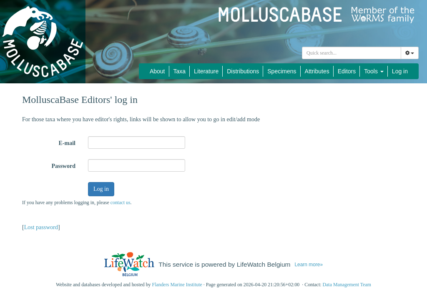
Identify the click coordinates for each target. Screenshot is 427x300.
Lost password (41, 227)
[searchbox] (351, 53)
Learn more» (308, 265)
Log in (400, 71)
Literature (206, 71)
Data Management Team (346, 285)
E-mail (67, 143)
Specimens (281, 71)
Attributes (317, 71)
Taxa (179, 71)
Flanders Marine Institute (177, 285)
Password (63, 166)
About (157, 71)
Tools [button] (374, 71)
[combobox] (351, 53)
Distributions (243, 71)
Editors (347, 71)
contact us (121, 202)
